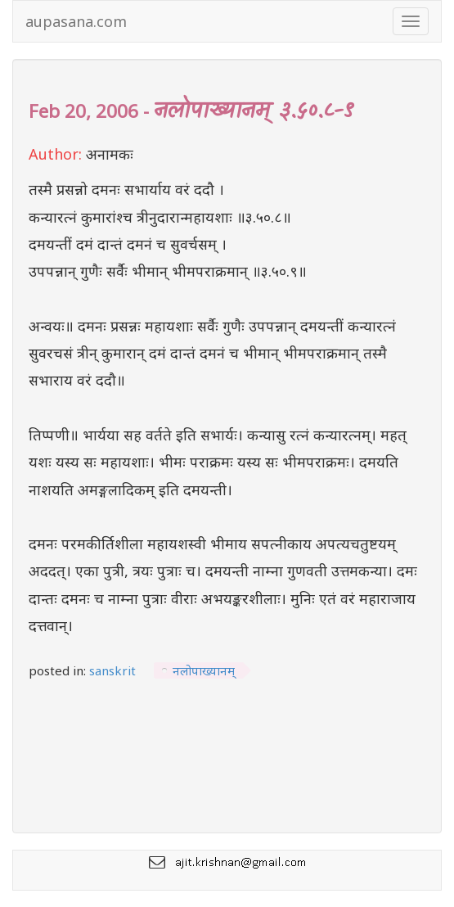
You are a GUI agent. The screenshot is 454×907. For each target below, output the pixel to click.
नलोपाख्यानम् (204, 670)
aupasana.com (76, 21)
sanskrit (112, 670)
